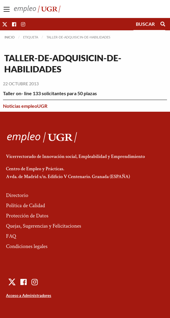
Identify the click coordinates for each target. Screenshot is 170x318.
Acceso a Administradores (28, 295)
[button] (5, 24)
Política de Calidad (25, 205)
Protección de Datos (27, 215)
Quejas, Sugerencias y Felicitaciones (43, 226)
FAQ (11, 236)
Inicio (9, 37)
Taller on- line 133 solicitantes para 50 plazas (50, 93)
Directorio (17, 195)
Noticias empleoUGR (25, 106)
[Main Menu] (7, 9)
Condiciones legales (26, 246)
